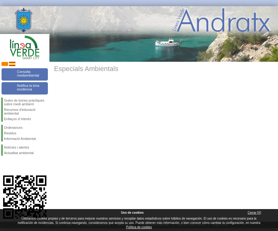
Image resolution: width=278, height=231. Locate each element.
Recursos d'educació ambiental (20, 111)
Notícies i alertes (16, 147)
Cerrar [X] (254, 212)
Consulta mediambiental (28, 73)
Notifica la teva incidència (28, 87)
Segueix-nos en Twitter (15, 165)
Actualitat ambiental (19, 153)
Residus (10, 133)
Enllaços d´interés (17, 119)
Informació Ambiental (20, 139)
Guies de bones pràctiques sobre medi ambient (24, 102)
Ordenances (13, 127)
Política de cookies (139, 227)
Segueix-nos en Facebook (5, 165)
